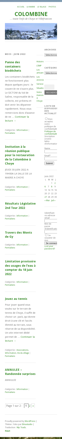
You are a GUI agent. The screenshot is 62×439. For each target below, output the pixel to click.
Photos (52, 7)
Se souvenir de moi (50, 237)
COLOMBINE (31, 14)
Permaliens (10, 133)
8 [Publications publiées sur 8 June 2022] (51, 186)
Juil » (53, 200)
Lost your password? (49, 247)
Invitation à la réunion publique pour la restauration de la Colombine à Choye (19, 155)
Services (40, 84)
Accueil (20, 7)
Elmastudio (27, 424)
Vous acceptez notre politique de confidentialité (51, 126)
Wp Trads (21, 427)
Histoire (40, 61)
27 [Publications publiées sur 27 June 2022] (45, 197)
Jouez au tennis (16, 298)
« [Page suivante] (33, 405)
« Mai (47, 200)
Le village (41, 7)
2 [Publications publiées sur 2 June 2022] (55, 183)
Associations (22, 350)
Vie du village (23, 353)
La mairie (31, 7)
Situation (41, 88)
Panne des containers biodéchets (13, 66)
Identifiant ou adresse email (49, 215)
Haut (7, 431)
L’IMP (39, 65)
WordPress (30, 421)
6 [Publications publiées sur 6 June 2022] (45, 186)
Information (22, 130)
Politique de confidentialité (51, 132)
